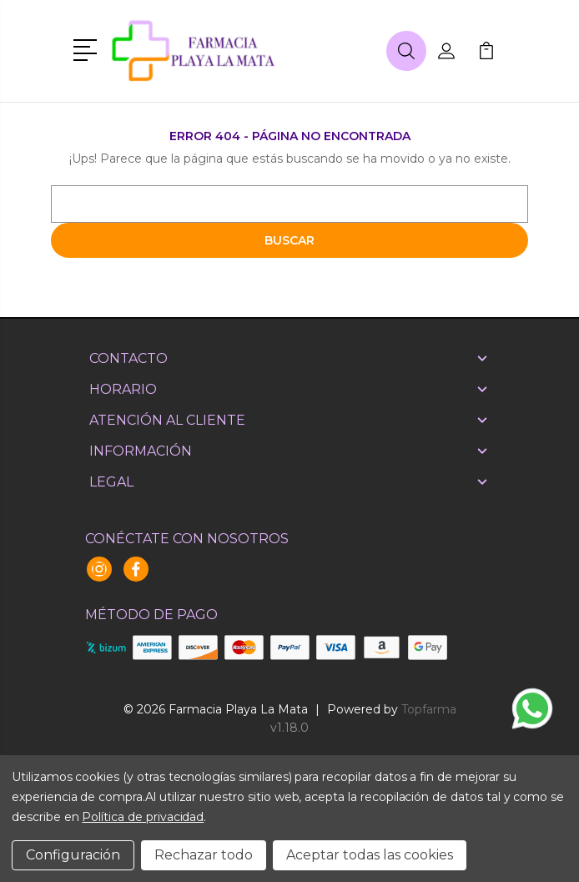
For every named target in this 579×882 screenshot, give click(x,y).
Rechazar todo (203, 855)
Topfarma (428, 709)
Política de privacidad (143, 816)
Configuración (73, 855)
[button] (88, 48)
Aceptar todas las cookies (369, 855)
